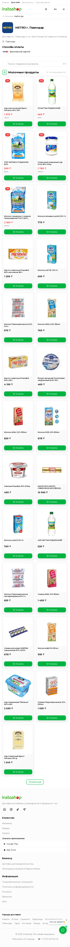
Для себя (15, 2)
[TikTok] (17, 809)
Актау (45, 923)
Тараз (17, 923)
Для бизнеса (27, 2)
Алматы (5, 919)
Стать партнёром (42, 2)
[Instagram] (11, 809)
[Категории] (4, 72)
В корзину (18, 124)
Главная (5, 2)
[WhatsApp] (4, 809)
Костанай (26, 923)
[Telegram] (24, 809)
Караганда (37, 919)
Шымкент (25, 919)
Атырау (36, 923)
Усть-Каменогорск (54, 919)
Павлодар (7, 923)
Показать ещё (35, 782)
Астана (15, 919)
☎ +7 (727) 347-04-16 (48, 939)
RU (55, 9)
